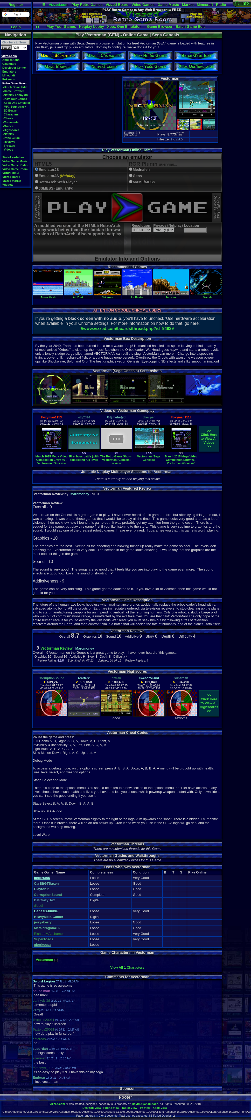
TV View (145, 1107)
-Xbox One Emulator (16, 102)
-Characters (11, 114)
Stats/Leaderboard (14, 157)
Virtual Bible (10, 172)
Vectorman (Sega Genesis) (148, 458)
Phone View (111, 1107)
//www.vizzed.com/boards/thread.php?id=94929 (127, 328)
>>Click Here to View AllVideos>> (208, 438)
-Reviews (9, 141)
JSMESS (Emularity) (56, 188)
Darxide (208, 296)
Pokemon (8, 79)
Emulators (9, 71)
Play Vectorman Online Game (127, 150)
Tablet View (129, 1107)
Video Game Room (15, 169)
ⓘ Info (242, 3)
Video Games (142, 5)
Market (188, 5)
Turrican (171, 296)
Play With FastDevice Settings (217, 207)
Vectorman (44, 960)
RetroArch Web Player (58, 182)
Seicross (107, 296)
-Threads (9, 145)
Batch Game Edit (190, 26)
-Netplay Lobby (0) (15, 94)
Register (16, 5)
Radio (221, 5)
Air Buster (137, 296)
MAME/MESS (144, 182)
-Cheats (8, 118)
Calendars (9, 63)
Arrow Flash (48, 296)
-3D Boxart (10, 110)
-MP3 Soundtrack (14, 106)
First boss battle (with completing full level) (84, 458)
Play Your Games (61, 26)
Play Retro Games (87, 5)
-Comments (11, 122)
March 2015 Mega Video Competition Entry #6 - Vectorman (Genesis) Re (181, 461)
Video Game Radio (14, 165)
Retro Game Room (14, 83)
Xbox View (160, 1107)
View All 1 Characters (127, 967)
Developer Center (14, 67)
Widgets (7, 184)
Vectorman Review (56, 648)
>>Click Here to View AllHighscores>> (209, 703)
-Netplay (8, 133)
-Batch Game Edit (15, 87)
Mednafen (141, 170)
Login (16, 27)
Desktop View (91, 1107)
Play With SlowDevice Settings (37, 207)
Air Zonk (78, 296)
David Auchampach (145, 1103)
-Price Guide (11, 137)
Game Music (168, 5)
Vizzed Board (117, 5)
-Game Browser (13, 91)
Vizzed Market (11, 180)
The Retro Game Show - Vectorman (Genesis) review (116, 459)
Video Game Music (15, 161)
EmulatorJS (49, 170)
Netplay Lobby (91, 26)
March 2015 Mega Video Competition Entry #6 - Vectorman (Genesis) (52, 459)
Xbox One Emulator (124, 26)
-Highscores (11, 130)
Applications (10, 59)
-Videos (8, 149)
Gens (137, 176)
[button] (15, 14)
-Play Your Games (15, 98)
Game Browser (160, 26)
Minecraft (205, 5)
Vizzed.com (58, 5)
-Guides (8, 126)
